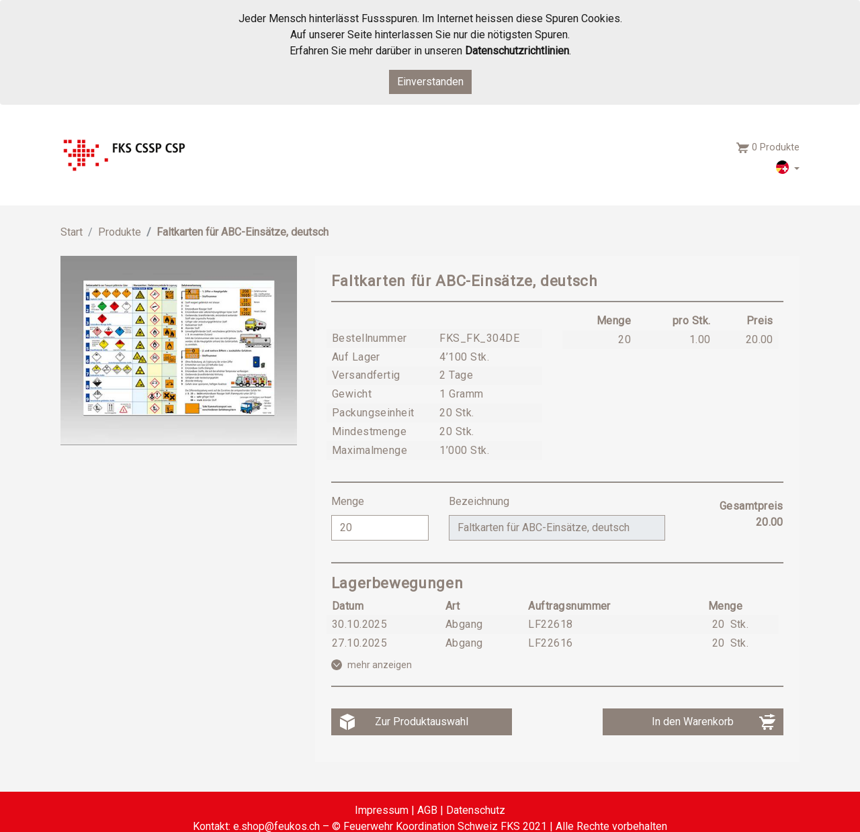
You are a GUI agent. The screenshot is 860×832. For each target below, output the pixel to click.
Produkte (119, 232)
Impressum (381, 810)
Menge (349, 501)
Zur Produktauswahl (421, 721)
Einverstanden (430, 81)
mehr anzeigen (379, 664)
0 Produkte (776, 147)
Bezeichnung (480, 501)
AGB (427, 810)
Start (71, 232)
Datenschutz (475, 810)
